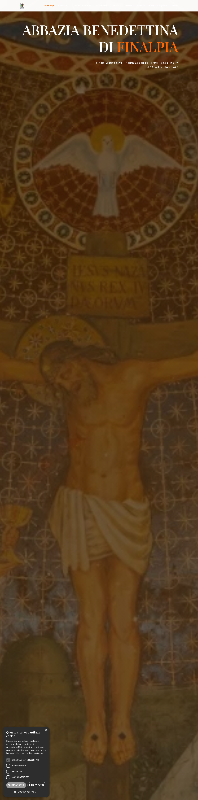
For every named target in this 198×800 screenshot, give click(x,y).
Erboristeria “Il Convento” (122, 6)
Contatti (174, 6)
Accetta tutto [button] (16, 785)
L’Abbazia (62, 6)
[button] (26, 792)
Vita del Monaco (81, 6)
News (139, 6)
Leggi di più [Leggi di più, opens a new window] (38, 753)
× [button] (46, 730)
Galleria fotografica (158, 6)
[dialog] (26, 762)
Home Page (49, 6)
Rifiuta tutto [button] (37, 785)
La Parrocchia (101, 6)
